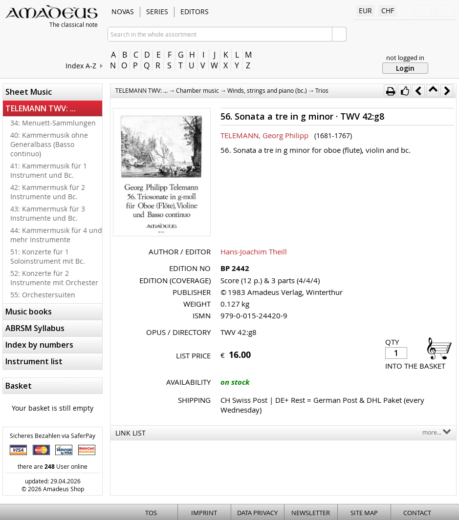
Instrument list (34, 361)
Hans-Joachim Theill (253, 251)
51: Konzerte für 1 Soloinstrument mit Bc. (47, 256)
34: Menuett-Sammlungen (53, 122)
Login (405, 68)
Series (157, 11)
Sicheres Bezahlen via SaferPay (52, 435)
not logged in (405, 57)
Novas (122, 11)
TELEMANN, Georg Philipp (264, 135)
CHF (387, 10)
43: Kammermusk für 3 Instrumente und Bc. (47, 213)
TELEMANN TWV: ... (40, 108)
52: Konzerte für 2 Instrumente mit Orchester (54, 278)
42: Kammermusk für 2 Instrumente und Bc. (47, 192)
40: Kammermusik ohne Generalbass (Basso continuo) (49, 144)
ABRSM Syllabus (35, 328)
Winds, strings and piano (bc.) (267, 90)
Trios (321, 90)
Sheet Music (28, 91)
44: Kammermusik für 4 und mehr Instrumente (56, 235)
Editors (194, 11)
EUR (365, 10)
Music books (28, 311)
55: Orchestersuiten (42, 294)
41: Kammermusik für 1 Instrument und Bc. (48, 170)
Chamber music (197, 90)
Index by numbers (39, 344)
